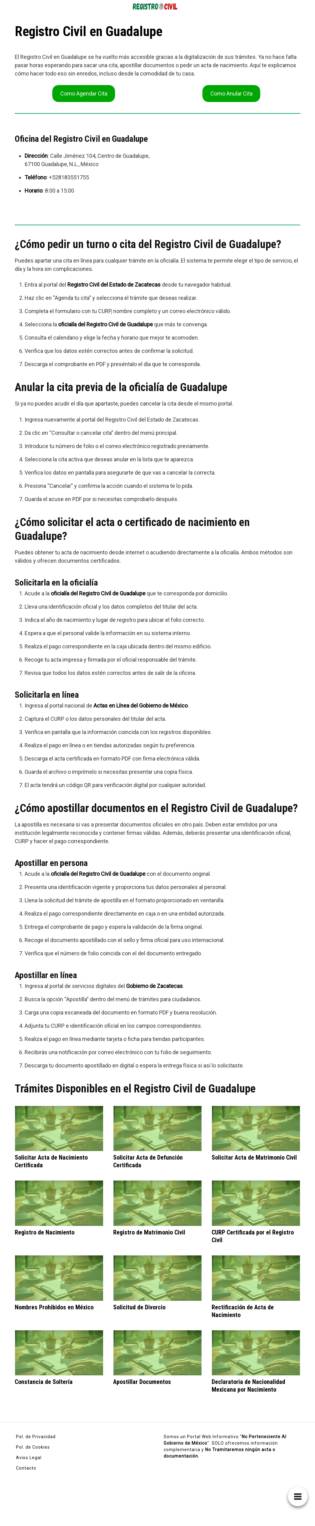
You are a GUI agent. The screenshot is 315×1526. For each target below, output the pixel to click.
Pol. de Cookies (33, 1447)
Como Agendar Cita (83, 93)
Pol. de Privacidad (36, 1436)
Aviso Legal (29, 1457)
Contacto (26, 1468)
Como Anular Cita (231, 93)
